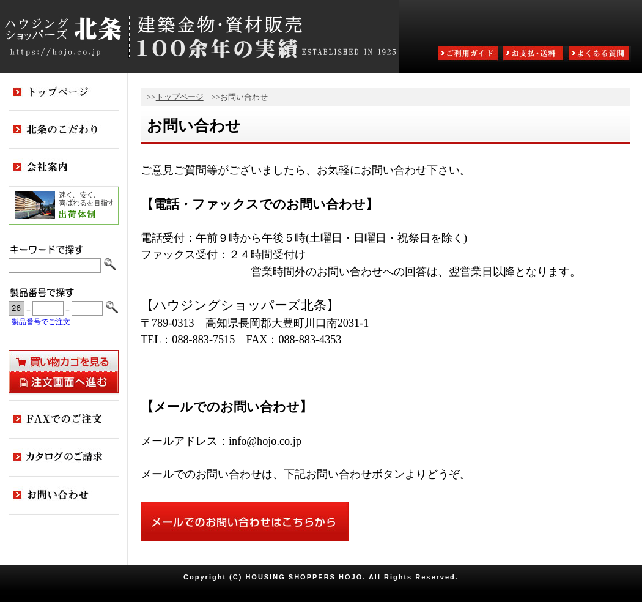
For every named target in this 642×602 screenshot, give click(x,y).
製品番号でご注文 (41, 322)
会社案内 (64, 168)
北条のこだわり (64, 130)
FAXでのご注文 (64, 420)
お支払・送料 (534, 54)
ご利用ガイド (469, 54)
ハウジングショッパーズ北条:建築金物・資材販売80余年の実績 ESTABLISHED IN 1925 (199, 36)
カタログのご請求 (64, 458)
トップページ (180, 97)
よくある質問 (600, 54)
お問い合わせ (64, 496)
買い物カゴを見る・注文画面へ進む (64, 371)
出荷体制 (64, 206)
